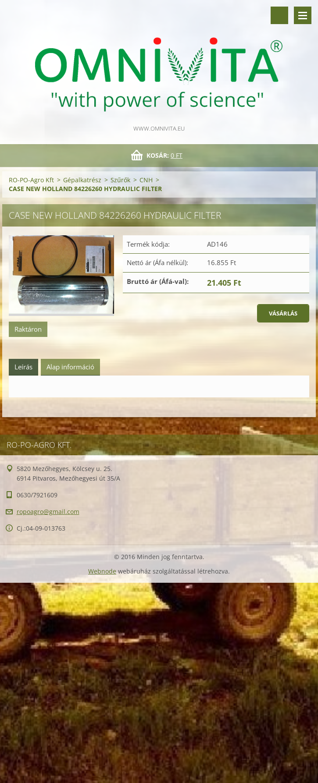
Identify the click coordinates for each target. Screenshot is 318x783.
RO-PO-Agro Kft (31, 180)
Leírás (23, 366)
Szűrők (120, 180)
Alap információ (70, 366)
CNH (146, 180)
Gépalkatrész (82, 180)
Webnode (102, 571)
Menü (302, 15)
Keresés (279, 15)
